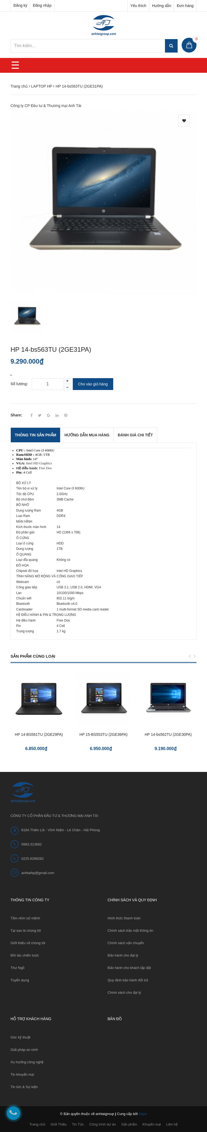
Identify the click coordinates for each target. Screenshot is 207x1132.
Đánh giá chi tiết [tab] (135, 435)
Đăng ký (20, 5)
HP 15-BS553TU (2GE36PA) (103, 734)
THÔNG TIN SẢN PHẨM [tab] (35, 435)
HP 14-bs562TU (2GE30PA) (168, 734)
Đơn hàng (185, 6)
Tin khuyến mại (22, 1074)
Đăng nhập (42, 5)
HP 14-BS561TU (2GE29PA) (39, 734)
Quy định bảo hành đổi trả (128, 980)
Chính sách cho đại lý (124, 992)
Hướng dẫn (161, 6)
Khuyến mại (152, 1124)
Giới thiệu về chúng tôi (28, 943)
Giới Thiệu (59, 1124)
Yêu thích (138, 6)
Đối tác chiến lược (25, 955)
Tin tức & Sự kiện (24, 1087)
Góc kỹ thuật (20, 1037)
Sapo (143, 1114)
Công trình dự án (102, 1124)
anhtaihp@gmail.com (37, 873)
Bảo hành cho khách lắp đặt (129, 968)
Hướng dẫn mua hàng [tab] (86, 435)
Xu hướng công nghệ (27, 1062)
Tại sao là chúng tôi (26, 931)
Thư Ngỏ (18, 968)
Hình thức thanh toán (124, 918)
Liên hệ (172, 1124)
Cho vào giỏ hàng (93, 384)
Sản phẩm (129, 1124)
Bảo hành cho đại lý (123, 955)
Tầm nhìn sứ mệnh (25, 918)
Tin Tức (78, 1124)
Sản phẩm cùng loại (33, 656)
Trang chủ (37, 1124)
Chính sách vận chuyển (126, 943)
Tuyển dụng (20, 980)
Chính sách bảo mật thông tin (130, 931)
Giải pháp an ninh (24, 1050)
